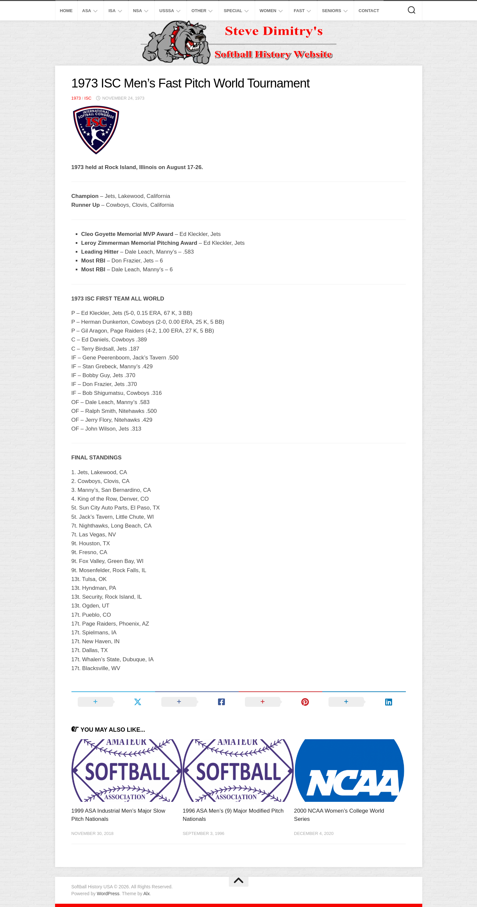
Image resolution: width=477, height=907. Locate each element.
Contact (369, 10)
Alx (146, 893)
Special (233, 10)
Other (199, 10)
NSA (137, 10)
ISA (112, 10)
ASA (86, 10)
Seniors (331, 10)
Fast (299, 10)
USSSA (166, 10)
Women (268, 10)
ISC (87, 98)
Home (66, 10)
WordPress (108, 893)
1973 (76, 98)
